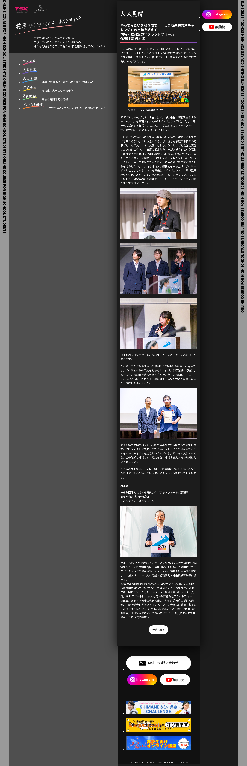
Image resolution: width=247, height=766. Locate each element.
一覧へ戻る (158, 629)
